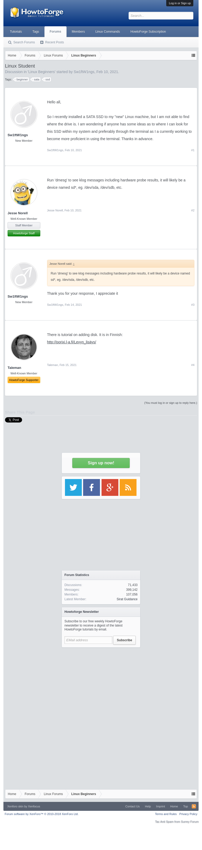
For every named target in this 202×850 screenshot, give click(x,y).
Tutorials (16, 31)
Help (148, 806)
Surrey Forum (190, 821)
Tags (35, 31)
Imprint (160, 806)
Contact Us (132, 806)
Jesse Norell (18, 213)
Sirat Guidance (127, 599)
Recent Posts (54, 42)
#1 (192, 150)
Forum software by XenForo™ (42, 814)
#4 (192, 365)
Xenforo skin (15, 806)
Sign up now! (101, 463)
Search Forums (24, 42)
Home (174, 806)
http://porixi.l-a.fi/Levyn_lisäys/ (71, 342)
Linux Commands (107, 31)
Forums (55, 31)
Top (185, 806)
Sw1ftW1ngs (18, 135)
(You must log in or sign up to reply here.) (170, 402)
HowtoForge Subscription (148, 31)
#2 (192, 210)
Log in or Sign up (180, 3)
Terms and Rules (166, 814)
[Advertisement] (101, 683)
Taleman (52, 365)
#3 (192, 304)
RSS (194, 806)
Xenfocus (34, 806)
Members (78, 31)
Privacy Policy (188, 814)
